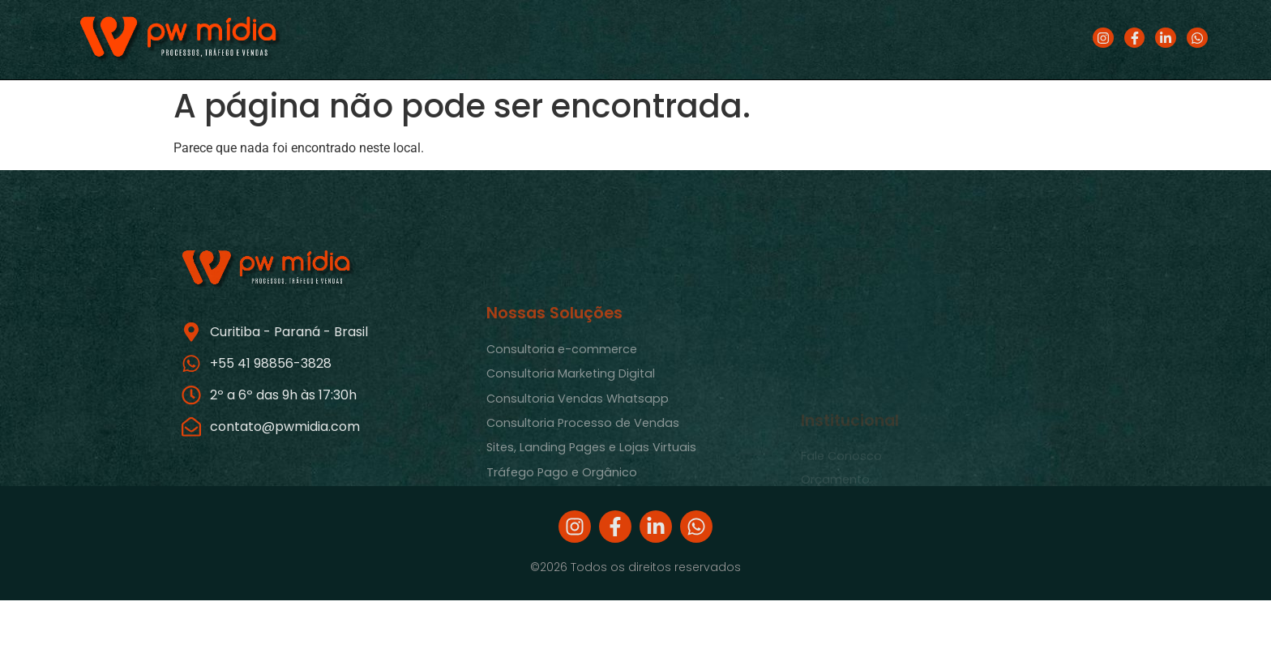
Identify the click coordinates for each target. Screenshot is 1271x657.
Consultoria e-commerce (561, 386)
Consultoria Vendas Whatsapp (577, 435)
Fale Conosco (841, 484)
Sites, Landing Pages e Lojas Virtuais (591, 484)
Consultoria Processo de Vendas (582, 460)
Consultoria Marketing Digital (570, 411)
